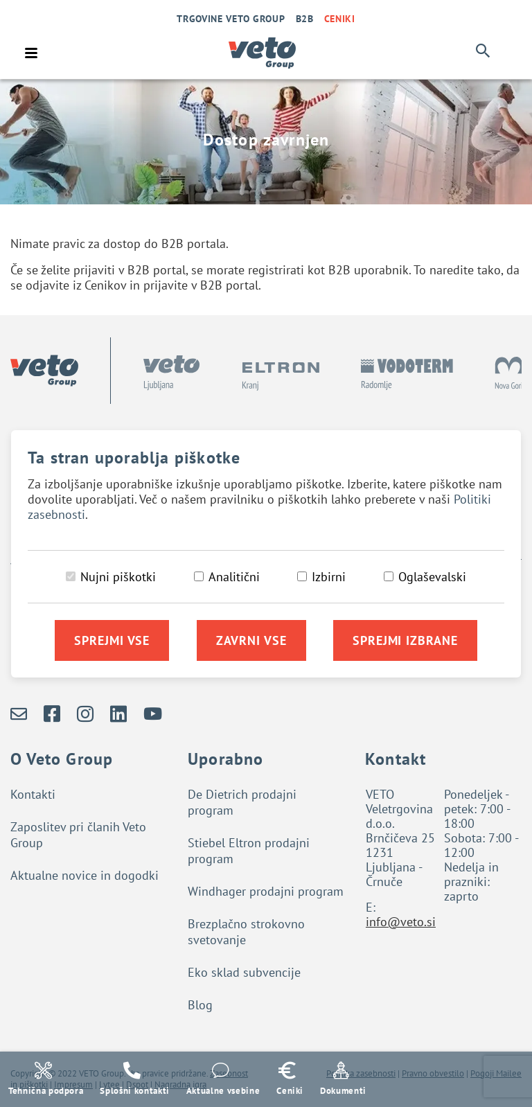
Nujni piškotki (118, 577)
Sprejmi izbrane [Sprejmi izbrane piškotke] (405, 640)
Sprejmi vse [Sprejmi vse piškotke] (112, 640)
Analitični (234, 577)
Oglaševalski (432, 577)
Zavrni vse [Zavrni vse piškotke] (251, 640)
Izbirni (329, 577)
